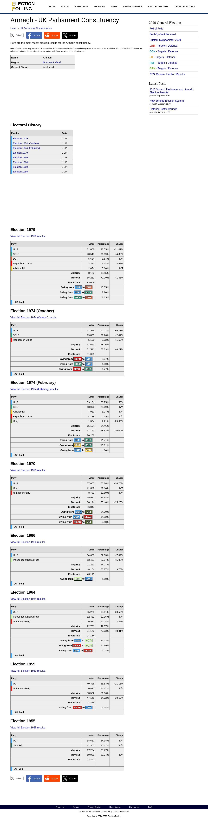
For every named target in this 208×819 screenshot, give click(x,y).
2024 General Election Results (167, 74)
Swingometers (132, 6)
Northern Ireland (52, 62)
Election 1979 (20, 138)
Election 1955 (20, 171)
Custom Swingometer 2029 (165, 40)
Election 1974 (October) (26, 143)
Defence (172, 45)
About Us (60, 807)
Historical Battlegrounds (163, 109)
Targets (161, 45)
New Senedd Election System (167, 100)
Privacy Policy (94, 807)
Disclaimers (114, 807)
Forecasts (81, 6)
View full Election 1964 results (27, 599)
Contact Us (134, 807)
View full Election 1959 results (27, 670)
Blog (52, 6)
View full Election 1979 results (27, 236)
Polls (65, 6)
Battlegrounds (158, 6)
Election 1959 (20, 166)
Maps (114, 6)
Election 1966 (20, 157)
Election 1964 (20, 162)
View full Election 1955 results (27, 727)
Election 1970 (20, 152)
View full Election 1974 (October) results (33, 317)
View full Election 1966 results (27, 542)
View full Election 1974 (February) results (34, 389)
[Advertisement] (77, 96)
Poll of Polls (156, 28)
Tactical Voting (184, 6)
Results (99, 6)
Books (76, 807)
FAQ (150, 807)
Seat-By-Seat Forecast (163, 34)
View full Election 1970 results (27, 470)
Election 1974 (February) (26, 148)
